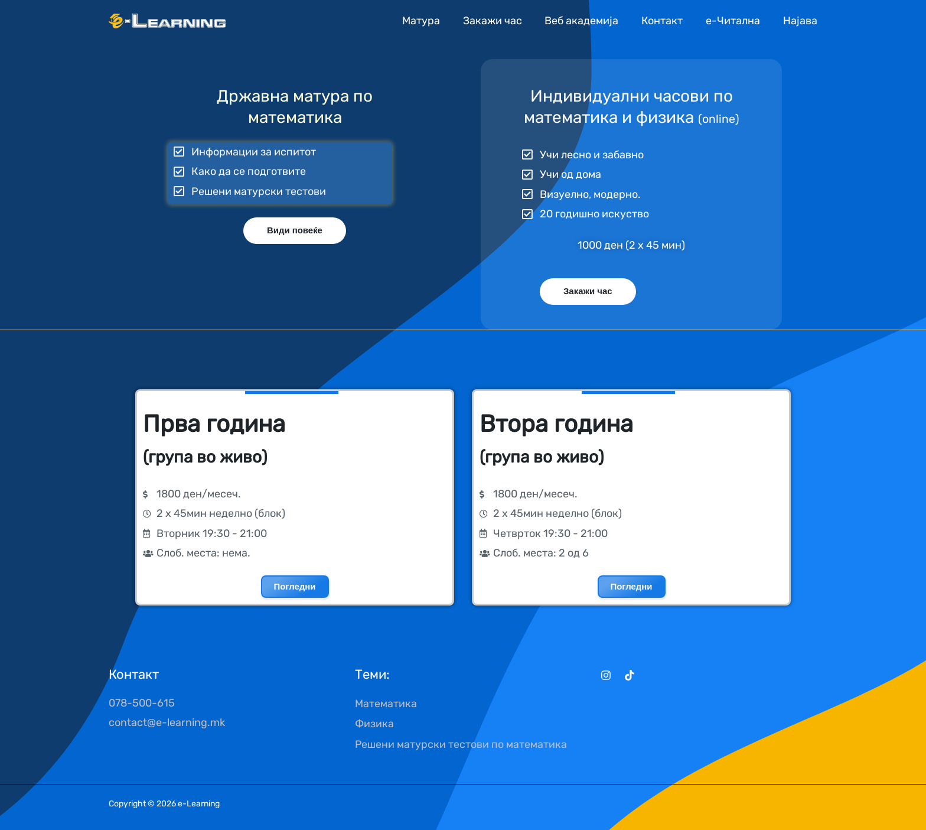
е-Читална (733, 20)
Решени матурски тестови (258, 183)
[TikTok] (629, 675)
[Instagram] (606, 675)
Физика (374, 722)
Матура (428, 20)
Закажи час (497, 20)
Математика (386, 702)
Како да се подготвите (248, 163)
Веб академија (585, 20)
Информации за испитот (253, 144)
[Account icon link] (800, 20)
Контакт (664, 20)
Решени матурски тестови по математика (461, 742)
